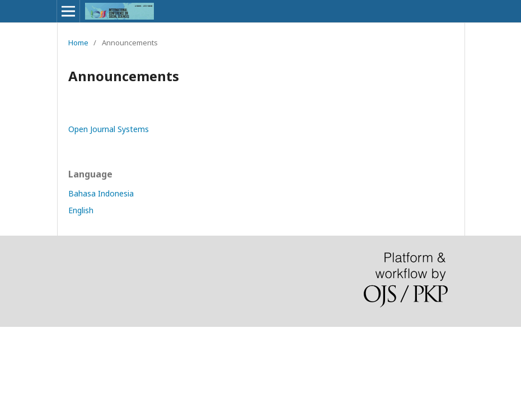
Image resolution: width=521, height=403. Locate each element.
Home (78, 43)
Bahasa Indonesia (101, 193)
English (80, 210)
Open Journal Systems (108, 129)
